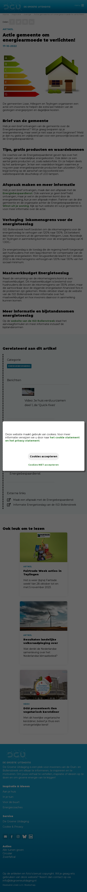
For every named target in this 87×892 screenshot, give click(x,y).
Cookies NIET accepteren (43, 464)
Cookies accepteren (43, 456)
